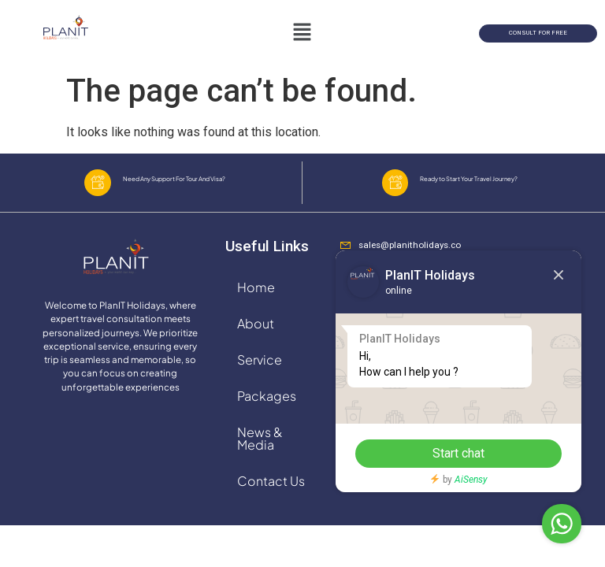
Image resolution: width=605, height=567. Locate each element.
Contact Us (271, 493)
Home (256, 299)
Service (259, 372)
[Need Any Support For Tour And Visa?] (97, 189)
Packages (266, 408)
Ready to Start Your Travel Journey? (476, 185)
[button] (302, 33)
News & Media (260, 450)
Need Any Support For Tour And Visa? (180, 185)
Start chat (444, 453)
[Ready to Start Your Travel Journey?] (395, 189)
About (255, 336)
